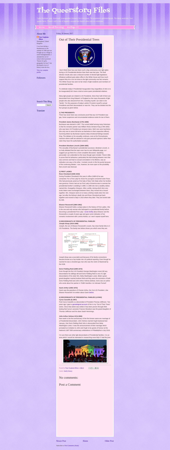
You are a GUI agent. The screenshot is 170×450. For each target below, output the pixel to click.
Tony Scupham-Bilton (44, 38)
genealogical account (79, 304)
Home (42, 27)
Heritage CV (73, 27)
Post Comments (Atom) (72, 445)
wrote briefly (89, 212)
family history (68, 371)
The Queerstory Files (73, 11)
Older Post (109, 441)
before (91, 292)
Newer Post (61, 441)
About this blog (56, 27)
